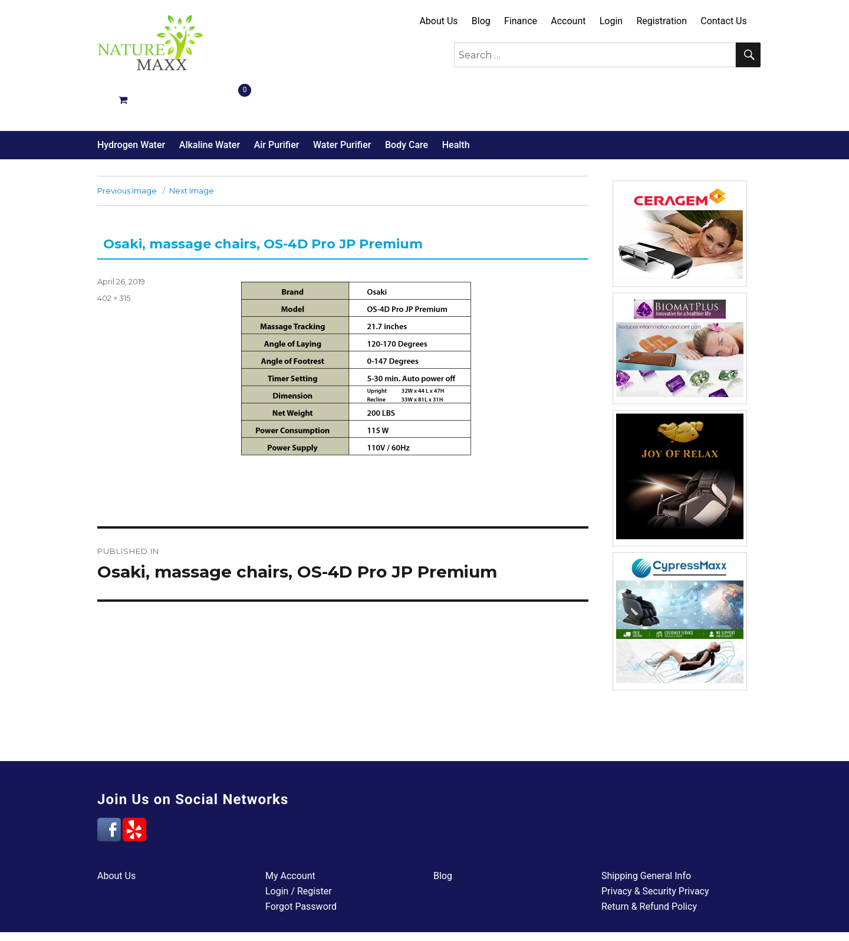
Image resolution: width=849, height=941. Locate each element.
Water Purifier (342, 103)
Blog (481, 21)
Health (456, 103)
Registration (661, 21)
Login (611, 21)
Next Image (191, 148)
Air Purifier (277, 103)
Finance (520, 21)
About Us (438, 21)
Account (568, 21)
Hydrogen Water (131, 103)
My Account (290, 834)
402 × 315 (113, 256)
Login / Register (298, 849)
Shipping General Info (646, 834)
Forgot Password (301, 864)
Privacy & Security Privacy (655, 849)
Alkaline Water (209, 103)
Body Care (406, 103)
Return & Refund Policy (649, 864)
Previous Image (127, 148)
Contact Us (723, 21)
